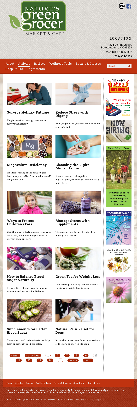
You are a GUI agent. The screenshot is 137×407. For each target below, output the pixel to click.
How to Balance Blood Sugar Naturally (25, 278)
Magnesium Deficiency (27, 164)
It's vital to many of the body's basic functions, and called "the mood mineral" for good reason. (29, 176)
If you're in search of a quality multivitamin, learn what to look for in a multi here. (77, 180)
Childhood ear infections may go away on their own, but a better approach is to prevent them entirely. (29, 235)
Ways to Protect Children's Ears (20, 222)
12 (29, 360)
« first (14, 355)
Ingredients (36, 69)
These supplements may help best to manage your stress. (75, 233)
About (9, 63)
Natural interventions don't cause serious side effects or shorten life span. (77, 342)
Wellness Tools (60, 63)
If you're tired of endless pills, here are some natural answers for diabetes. (27, 290)
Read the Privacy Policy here (92, 399)
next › (73, 360)
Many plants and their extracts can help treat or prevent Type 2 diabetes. (28, 342)
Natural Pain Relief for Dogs (74, 331)
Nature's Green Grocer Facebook (129, 6)
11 (19, 360)
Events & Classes (88, 63)
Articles (24, 63)
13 (39, 360)
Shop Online (14, 69)
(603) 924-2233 (123, 56)
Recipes (39, 63)
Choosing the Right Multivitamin (72, 166)
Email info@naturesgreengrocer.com (122, 6)
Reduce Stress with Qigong (71, 114)
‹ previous (32, 355)
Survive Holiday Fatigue (28, 112)
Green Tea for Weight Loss (77, 276)
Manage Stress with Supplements (72, 222)
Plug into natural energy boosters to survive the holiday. (26, 122)
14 (50, 360)
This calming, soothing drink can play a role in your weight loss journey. (76, 286)
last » (88, 360)
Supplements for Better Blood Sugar (27, 331)
